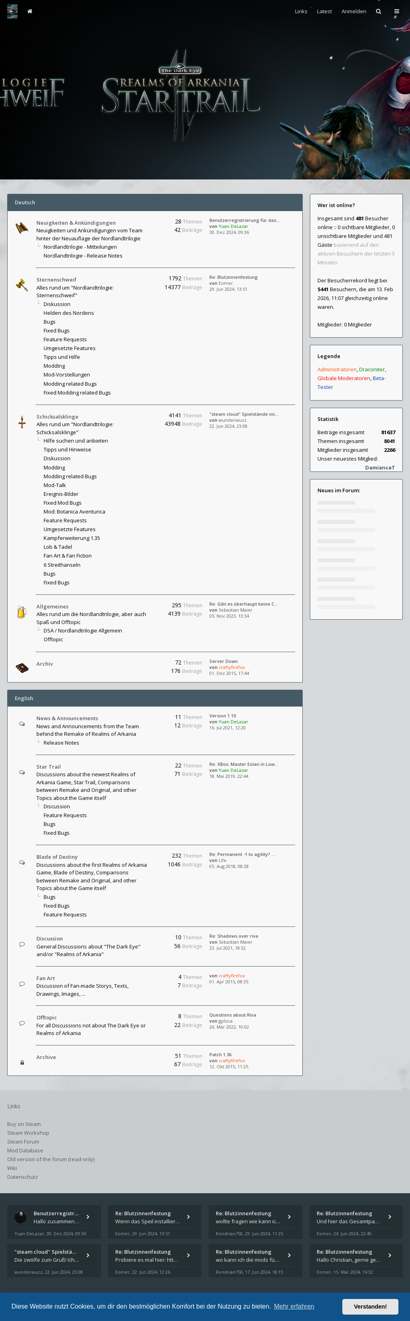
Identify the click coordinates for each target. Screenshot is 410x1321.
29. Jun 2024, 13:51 (228, 289)
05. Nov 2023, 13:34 (229, 616)
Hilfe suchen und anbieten (76, 440)
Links (301, 11)
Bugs (50, 321)
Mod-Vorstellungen (67, 374)
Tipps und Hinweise (67, 449)
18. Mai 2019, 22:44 (228, 776)
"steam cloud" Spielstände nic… (244, 414)
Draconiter (372, 369)
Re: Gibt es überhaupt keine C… (243, 604)
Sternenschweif (56, 279)
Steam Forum (23, 1141)
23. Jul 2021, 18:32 (227, 948)
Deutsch (25, 202)
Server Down (223, 661)
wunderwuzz (233, 420)
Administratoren (337, 369)
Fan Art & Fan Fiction (68, 555)
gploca (226, 1021)
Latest (324, 11)
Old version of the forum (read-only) (50, 1159)
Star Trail (48, 766)
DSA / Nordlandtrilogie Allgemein (83, 630)
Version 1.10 (222, 716)
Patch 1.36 (220, 1054)
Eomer (226, 283)
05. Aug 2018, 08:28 (229, 866)
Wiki (12, 1168)
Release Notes (61, 742)
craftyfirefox (232, 667)
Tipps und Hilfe (62, 356)
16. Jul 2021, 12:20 (227, 728)
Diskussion (57, 304)
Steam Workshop (28, 1132)
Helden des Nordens (69, 312)
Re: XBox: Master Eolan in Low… (243, 764)
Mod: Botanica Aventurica (74, 511)
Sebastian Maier (236, 610)
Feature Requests (65, 339)
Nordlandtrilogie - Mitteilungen (80, 246)
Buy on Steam (24, 1124)
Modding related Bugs (70, 383)
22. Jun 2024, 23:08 (228, 426)
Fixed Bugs (57, 330)
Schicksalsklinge (57, 416)
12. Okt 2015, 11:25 (228, 1066)
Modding (54, 365)
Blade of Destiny (57, 856)
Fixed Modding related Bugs (77, 392)
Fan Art (45, 978)
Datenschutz (22, 1176)
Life (223, 860)
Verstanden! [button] (370, 1306)
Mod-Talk (55, 485)
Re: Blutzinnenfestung (233, 277)
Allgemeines (52, 606)
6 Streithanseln (62, 564)
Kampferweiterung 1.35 (72, 538)
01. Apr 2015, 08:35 (228, 982)
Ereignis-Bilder (61, 493)
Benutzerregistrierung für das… (244, 220)
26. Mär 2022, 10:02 (229, 1027)
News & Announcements (67, 718)
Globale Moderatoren (344, 378)
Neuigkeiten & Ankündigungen (76, 222)
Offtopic (53, 639)
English (24, 698)
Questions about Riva (232, 1015)
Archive (46, 1057)
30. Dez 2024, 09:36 (229, 232)
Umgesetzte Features (70, 348)
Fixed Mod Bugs (63, 502)
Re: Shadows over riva (233, 936)
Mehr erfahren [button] (294, 1306)
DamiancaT (380, 467)
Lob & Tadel (58, 546)
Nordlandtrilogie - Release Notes (83, 255)
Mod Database (25, 1150)
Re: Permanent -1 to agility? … (242, 854)
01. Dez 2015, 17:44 (229, 673)
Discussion (57, 806)
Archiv (44, 663)
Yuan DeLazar (233, 226)
